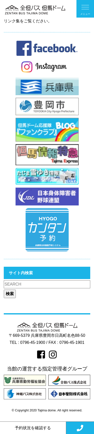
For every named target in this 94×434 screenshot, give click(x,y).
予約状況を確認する (33, 428)
